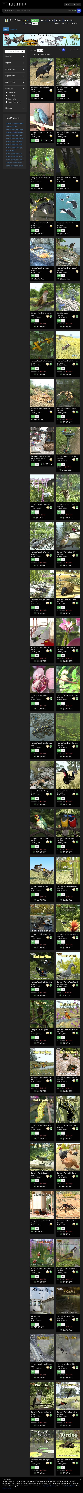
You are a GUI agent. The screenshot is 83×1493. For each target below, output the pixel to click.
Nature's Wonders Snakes (15, 129)
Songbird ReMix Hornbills (66, 791)
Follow (35, 20)
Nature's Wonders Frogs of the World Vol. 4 (46, 791)
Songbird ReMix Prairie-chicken (42, 886)
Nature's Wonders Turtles (14, 166)
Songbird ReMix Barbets (40, 839)
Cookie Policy (69, 1486)
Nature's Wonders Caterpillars (16, 147)
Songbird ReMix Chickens (14, 132)
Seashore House (11, 126)
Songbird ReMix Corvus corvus (16, 163)
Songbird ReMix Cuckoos (40, 1173)
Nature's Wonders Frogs (14, 141)
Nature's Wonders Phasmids (67, 695)
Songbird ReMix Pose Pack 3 (67, 982)
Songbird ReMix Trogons (66, 839)
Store (51, 20)
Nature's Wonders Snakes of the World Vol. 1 (21, 144)
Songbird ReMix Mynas (39, 1030)
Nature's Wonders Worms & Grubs (43, 87)
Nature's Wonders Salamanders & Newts (45, 743)
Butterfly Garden (63, 313)
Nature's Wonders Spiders (15, 138)
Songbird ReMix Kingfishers (41, 1412)
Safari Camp (10, 150)
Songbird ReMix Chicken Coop (42, 1221)
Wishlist (28, 23)
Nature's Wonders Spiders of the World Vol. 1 (47, 1364)
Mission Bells (36, 1316)
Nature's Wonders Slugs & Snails (69, 133)
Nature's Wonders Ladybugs (41, 1268)
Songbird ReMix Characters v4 (42, 313)
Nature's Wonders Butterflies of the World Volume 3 (49, 982)
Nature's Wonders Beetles (40, 600)
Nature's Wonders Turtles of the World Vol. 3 (47, 552)
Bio (35, 23)
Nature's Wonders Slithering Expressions (45, 456)
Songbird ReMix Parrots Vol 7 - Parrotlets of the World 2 (51, 178)
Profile (43, 20)
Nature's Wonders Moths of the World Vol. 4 (46, 504)
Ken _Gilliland (37, 91)
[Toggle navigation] (4, 4)
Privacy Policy (6, 1488)
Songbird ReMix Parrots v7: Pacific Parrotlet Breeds (49, 133)
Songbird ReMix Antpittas (66, 87)
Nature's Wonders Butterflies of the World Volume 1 (49, 1077)
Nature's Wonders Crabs (40, 268)
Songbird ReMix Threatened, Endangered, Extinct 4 (49, 934)
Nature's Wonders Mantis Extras (42, 695)
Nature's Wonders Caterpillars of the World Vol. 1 (22, 160)
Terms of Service (49, 1486)
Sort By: (40, 54)
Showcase (13, 29)
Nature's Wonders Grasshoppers (17, 153)
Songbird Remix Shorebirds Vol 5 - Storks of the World (50, 223)
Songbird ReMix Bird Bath (14, 123)
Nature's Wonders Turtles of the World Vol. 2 (21, 157)
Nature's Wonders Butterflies (15, 135)
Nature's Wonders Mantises (41, 647)
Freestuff (68, 20)
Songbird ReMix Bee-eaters (67, 1412)
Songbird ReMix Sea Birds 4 (67, 223)
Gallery (59, 20)
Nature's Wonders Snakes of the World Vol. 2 (47, 361)
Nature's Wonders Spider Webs (68, 1316)
